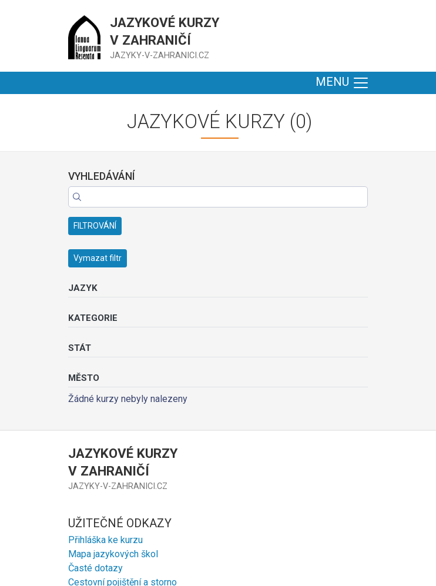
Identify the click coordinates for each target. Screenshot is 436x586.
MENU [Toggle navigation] (343, 83)
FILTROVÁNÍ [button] (94, 144)
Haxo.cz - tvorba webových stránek (300, 570)
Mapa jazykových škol (113, 417)
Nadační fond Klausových (120, 474)
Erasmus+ (88, 460)
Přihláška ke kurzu (105, 403)
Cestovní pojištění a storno (122, 445)
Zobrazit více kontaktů (119, 535)
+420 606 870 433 (106, 519)
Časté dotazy (95, 431)
